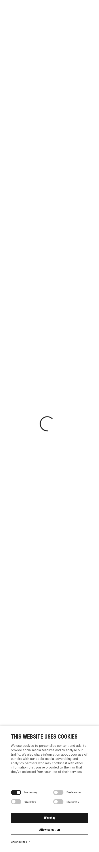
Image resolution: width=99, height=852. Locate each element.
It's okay (49, 817)
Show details (20, 841)
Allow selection (49, 829)
